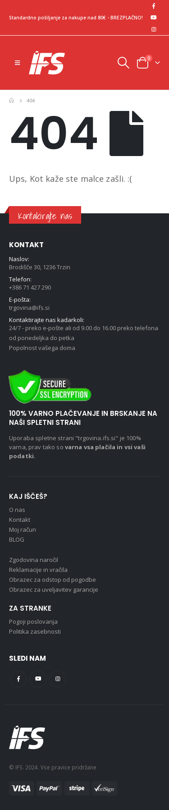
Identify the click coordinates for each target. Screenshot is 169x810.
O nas (17, 510)
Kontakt (19, 519)
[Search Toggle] (123, 63)
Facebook (18, 679)
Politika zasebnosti (35, 631)
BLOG (16, 539)
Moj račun (22, 529)
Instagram (58, 679)
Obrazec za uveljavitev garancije (53, 589)
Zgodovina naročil (33, 560)
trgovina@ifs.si (29, 308)
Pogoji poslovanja (33, 621)
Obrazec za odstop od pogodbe (52, 579)
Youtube (38, 679)
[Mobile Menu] (17, 62)
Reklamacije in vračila (38, 570)
